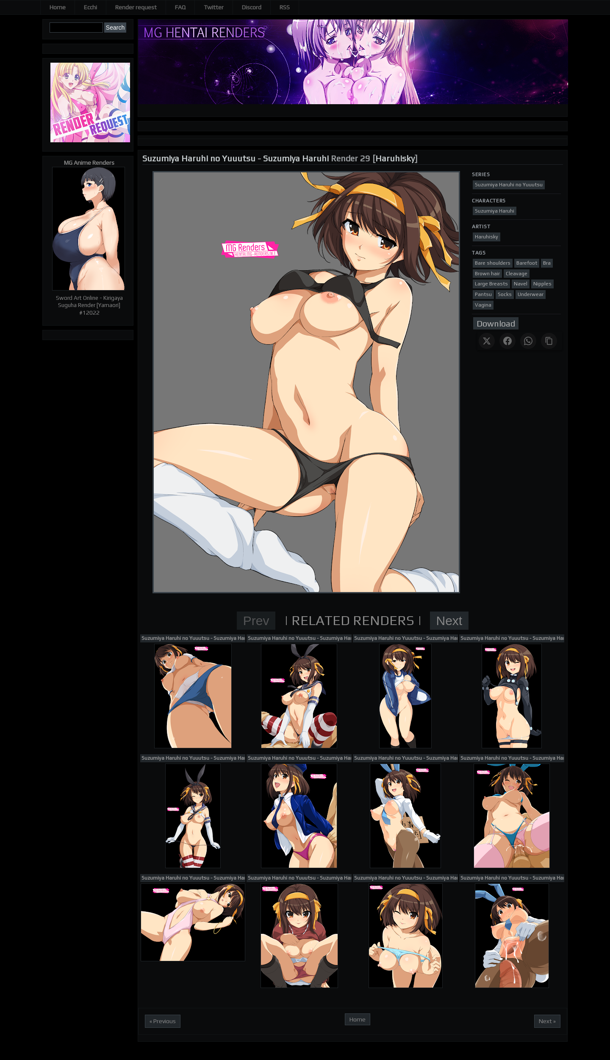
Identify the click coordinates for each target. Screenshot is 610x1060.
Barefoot (526, 263)
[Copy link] (549, 341)
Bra (547, 263)
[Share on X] (487, 341)
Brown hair (487, 274)
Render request (136, 7)
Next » (547, 1021)
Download (496, 323)
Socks (505, 294)
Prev (256, 621)
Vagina (483, 305)
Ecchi (90, 7)
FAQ (180, 7)
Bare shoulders (492, 263)
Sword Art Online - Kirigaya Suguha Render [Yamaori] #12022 (89, 305)
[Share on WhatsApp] (528, 341)
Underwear (530, 294)
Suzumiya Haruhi (296, 158)
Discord (251, 7)
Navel (520, 284)
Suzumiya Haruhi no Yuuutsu (198, 158)
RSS (285, 7)
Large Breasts (491, 284)
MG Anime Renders (89, 162)
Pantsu (483, 294)
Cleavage (516, 274)
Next (449, 621)
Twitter (214, 7)
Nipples (542, 284)
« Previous (163, 1021)
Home (58, 7)
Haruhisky (395, 158)
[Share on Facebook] (507, 341)
